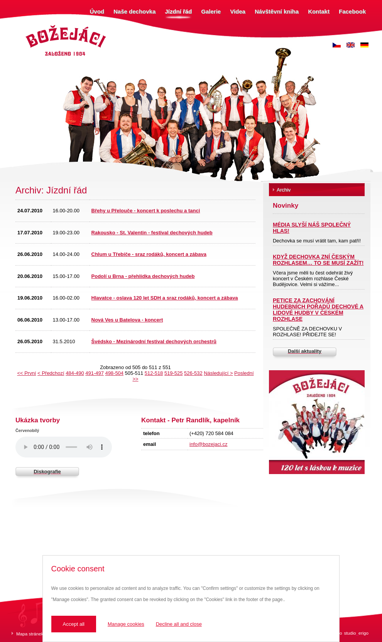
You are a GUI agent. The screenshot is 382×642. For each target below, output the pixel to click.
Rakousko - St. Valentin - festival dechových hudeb (152, 232)
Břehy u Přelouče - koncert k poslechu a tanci (145, 210)
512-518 (154, 373)
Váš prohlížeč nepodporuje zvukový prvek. (63, 447)
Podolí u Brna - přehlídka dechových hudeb (143, 276)
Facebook (352, 11)
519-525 (173, 373)
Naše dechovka (134, 11)
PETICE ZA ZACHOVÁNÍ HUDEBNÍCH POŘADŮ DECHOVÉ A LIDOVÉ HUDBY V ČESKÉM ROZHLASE (318, 309)
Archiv (284, 190)
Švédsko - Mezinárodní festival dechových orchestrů (153, 341)
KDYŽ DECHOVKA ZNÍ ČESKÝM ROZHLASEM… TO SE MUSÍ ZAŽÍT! (318, 260)
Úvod (97, 11)
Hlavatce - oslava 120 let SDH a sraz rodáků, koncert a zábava (164, 298)
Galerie (211, 11)
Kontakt (319, 11)
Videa (237, 11)
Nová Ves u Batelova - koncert (127, 320)
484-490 (75, 373)
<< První (26, 373)
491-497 (94, 373)
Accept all (74, 624)
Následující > (218, 373)
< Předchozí (50, 373)
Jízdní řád (178, 11)
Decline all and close (179, 624)
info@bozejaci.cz (208, 444)
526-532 (193, 373)
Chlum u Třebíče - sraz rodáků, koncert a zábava (148, 254)
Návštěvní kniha (277, 11)
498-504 (114, 373)
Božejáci (32, 26)
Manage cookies (126, 624)
